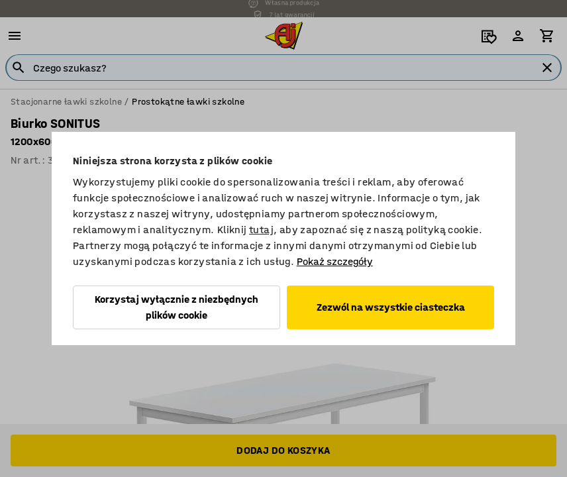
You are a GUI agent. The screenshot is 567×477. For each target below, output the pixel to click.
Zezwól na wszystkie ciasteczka (391, 307)
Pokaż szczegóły (335, 261)
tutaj (261, 229)
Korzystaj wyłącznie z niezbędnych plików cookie (176, 307)
